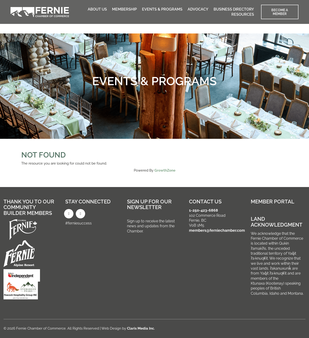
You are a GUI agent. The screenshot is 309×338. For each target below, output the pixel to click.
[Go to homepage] (40, 12)
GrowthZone (164, 170)
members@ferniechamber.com (217, 230)
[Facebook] (68, 213)
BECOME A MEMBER (279, 12)
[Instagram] (80, 213)
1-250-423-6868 (203, 210)
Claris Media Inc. (141, 328)
